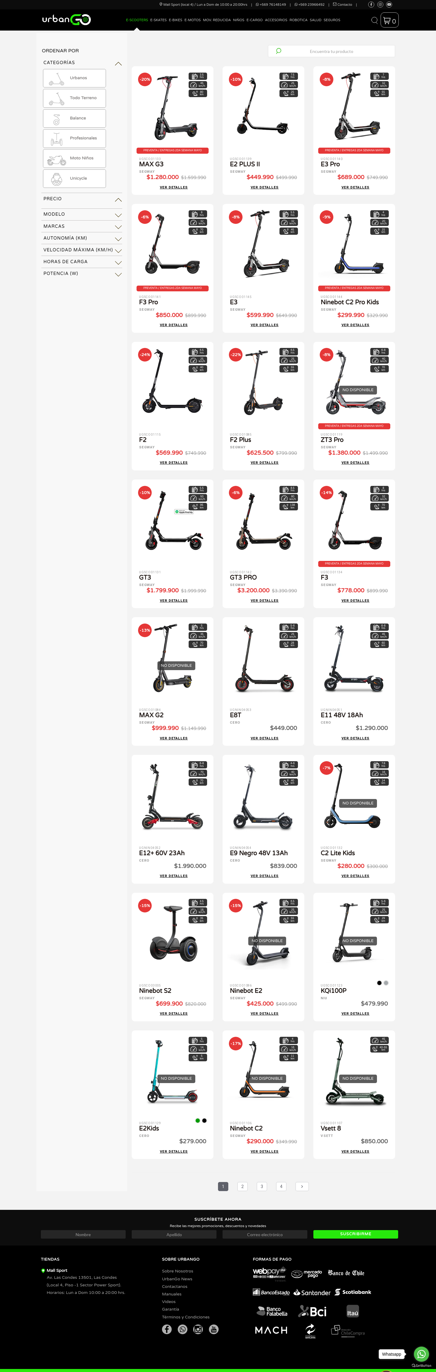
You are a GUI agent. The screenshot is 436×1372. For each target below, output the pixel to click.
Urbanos (66, 78)
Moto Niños (69, 158)
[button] (374, 20)
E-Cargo (254, 20)
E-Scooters (137, 20)
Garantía (170, 1291)
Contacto (342, 5)
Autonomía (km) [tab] (65, 238)
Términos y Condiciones (186, 1299)
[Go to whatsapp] (421, 1354)
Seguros (332, 20)
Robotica (298, 20)
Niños (238, 20)
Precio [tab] (52, 198)
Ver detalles (174, 185)
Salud (315, 20)
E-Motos (192, 20)
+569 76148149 (271, 5)
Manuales (171, 1276)
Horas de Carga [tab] (65, 261)
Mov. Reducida (217, 20)
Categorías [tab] (59, 62)
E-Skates (158, 20)
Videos (169, 1284)
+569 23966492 (310, 5)
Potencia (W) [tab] (60, 273)
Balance (66, 118)
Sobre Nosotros (177, 1253)
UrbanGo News (177, 1261)
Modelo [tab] (54, 214)
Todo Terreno (71, 98)
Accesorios (276, 20)
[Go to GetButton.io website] (421, 1366)
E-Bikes (175, 20)
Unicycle (66, 178)
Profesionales (71, 138)
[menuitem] (137, 24)
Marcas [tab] (54, 226)
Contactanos (174, 1268)
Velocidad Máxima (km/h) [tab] (78, 250)
